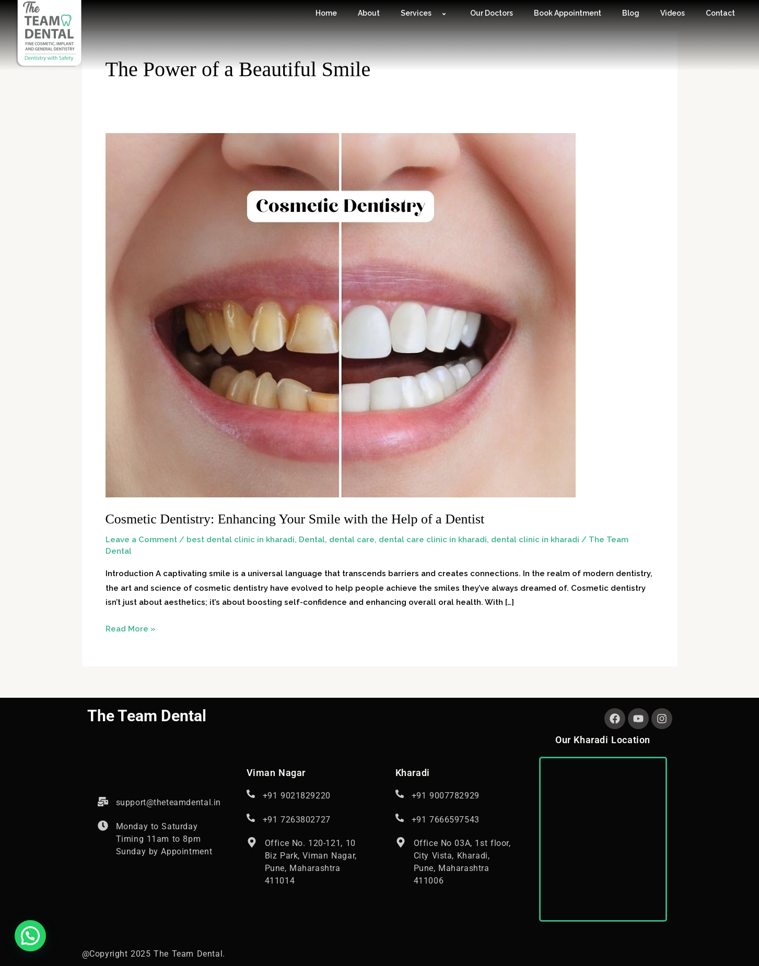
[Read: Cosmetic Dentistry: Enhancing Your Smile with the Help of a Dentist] (341, 315)
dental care (352, 539)
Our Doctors (491, 13)
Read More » (131, 628)
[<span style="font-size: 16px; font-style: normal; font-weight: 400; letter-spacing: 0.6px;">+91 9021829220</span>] (251, 794)
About (369, 13)
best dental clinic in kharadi (240, 539)
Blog (630, 13)
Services (425, 13)
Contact (720, 13)
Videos (672, 13)
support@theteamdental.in (168, 802)
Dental (312, 539)
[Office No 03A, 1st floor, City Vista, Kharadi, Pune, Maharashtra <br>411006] (400, 842)
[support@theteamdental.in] (103, 801)
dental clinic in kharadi (535, 539)
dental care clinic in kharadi (433, 539)
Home (326, 13)
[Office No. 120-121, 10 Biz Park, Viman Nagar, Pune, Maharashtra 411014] (252, 842)
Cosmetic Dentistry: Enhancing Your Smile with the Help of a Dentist (295, 519)
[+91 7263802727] (251, 818)
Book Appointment (567, 13)
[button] (30, 935)
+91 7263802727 (297, 820)
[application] (435, 13)
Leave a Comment (141, 539)
